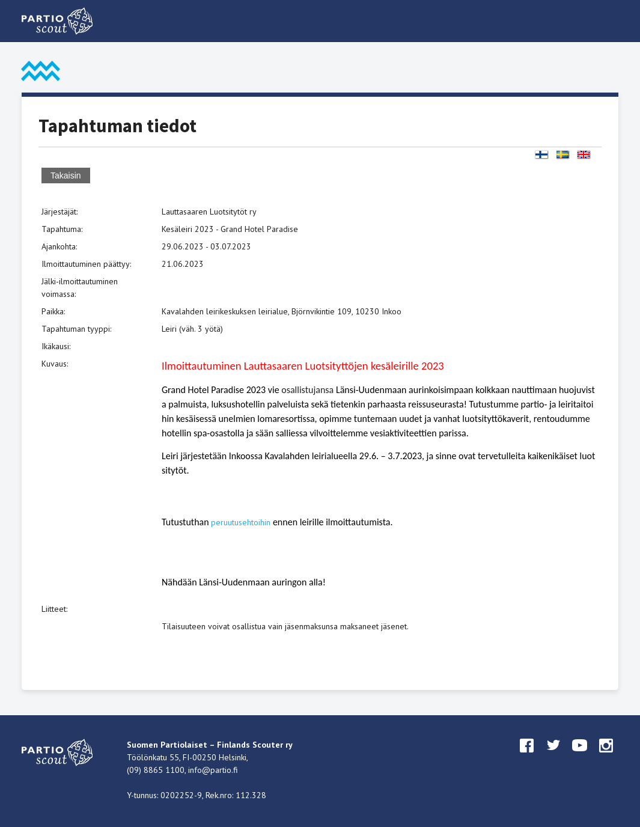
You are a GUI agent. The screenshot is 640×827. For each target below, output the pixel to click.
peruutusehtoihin (240, 522)
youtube (580, 757)
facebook (527, 757)
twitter (553, 757)
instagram (606, 757)
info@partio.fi (213, 769)
